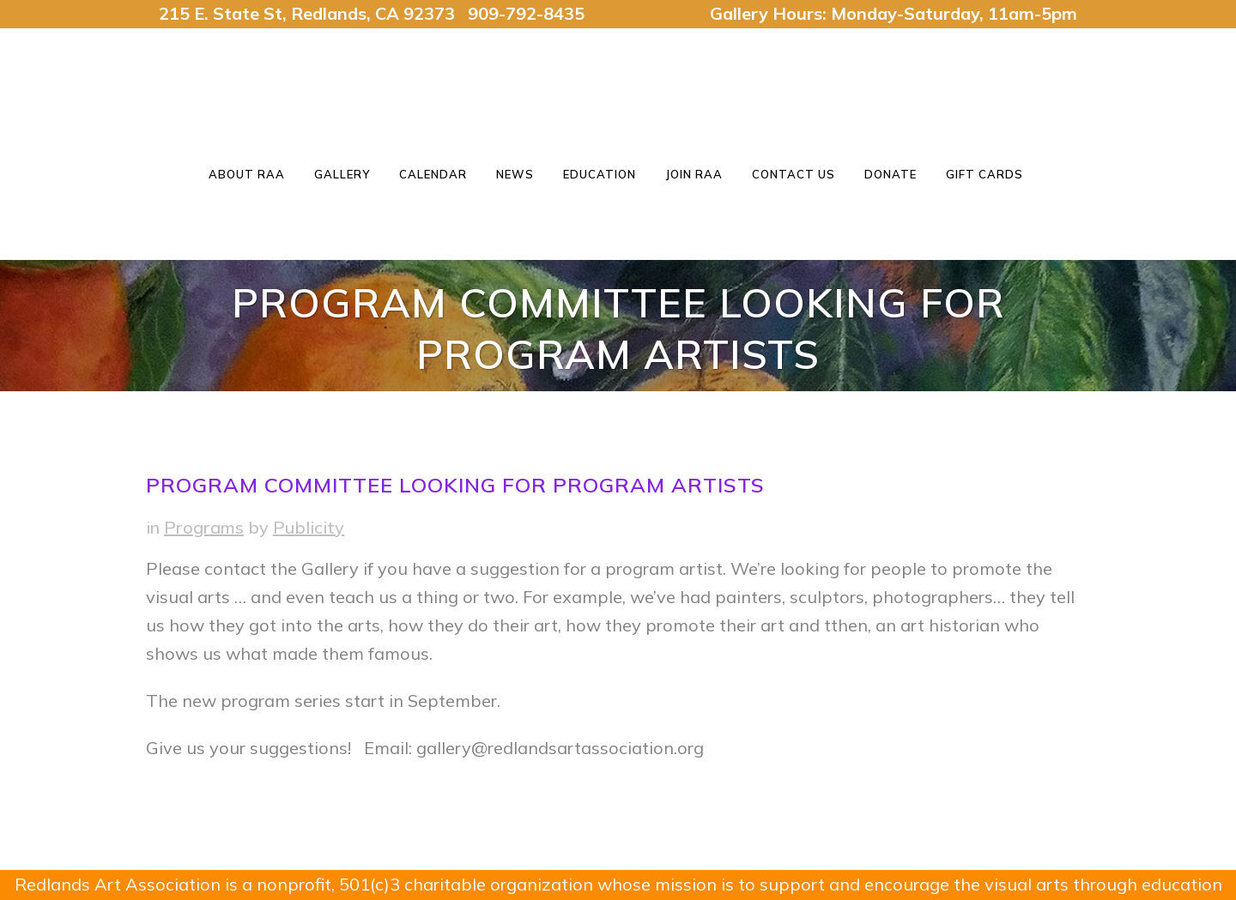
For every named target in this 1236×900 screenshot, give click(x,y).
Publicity (308, 527)
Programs (204, 527)
